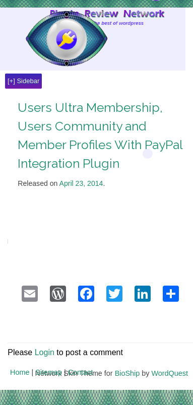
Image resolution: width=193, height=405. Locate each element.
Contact (80, 372)
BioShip (127, 373)
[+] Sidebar (23, 81)
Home (19, 372)
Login (44, 352)
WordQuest (169, 373)
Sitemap (48, 372)
